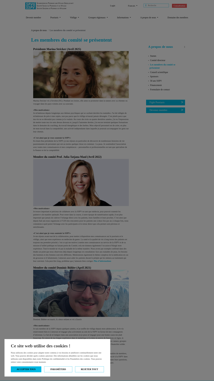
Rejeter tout (89, 369)
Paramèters (58, 369)
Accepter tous (26, 369)
